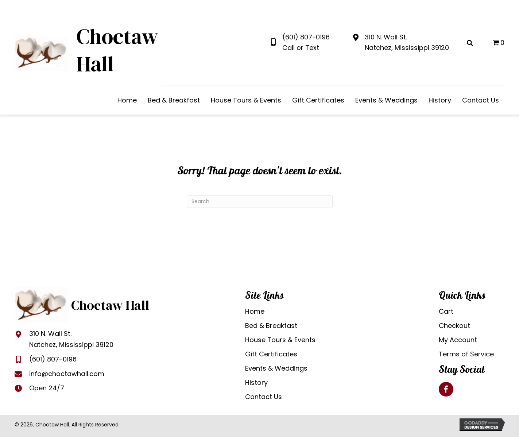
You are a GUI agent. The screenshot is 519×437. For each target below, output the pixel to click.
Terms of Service (466, 354)
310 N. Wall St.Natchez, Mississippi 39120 (71, 339)
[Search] (260, 201)
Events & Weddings (276, 368)
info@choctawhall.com (66, 373)
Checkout (454, 325)
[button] (446, 389)
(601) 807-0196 (306, 37)
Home (254, 311)
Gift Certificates (271, 354)
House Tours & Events (280, 339)
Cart (446, 311)
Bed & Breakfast (271, 325)
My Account (458, 339)
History (256, 382)
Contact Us (263, 396)
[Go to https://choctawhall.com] (87, 52)
